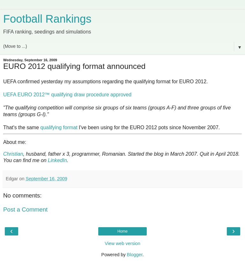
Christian (13, 154)
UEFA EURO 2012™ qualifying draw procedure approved (67, 94)
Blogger (135, 254)
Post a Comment (25, 209)
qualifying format (59, 127)
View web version (122, 243)
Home (122, 231)
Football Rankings (47, 19)
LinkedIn (57, 160)
